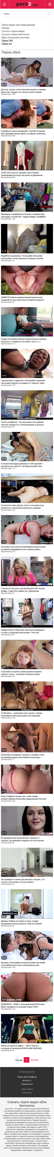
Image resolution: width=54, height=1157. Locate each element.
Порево (6, 28)
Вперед (35, 1059)
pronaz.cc (26, 1080)
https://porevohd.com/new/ (16, 37)
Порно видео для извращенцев (18, 24)
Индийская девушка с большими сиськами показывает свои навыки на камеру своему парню (22, 258)
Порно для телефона (27, 1076)
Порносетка (27, 1084)
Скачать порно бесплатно (16, 34)
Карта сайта (27, 1089)
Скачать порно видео (13, 31)
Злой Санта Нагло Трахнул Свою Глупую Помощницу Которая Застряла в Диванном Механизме (21, 175)
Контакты (27, 1092)
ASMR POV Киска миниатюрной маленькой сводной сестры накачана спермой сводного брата (22, 300)
